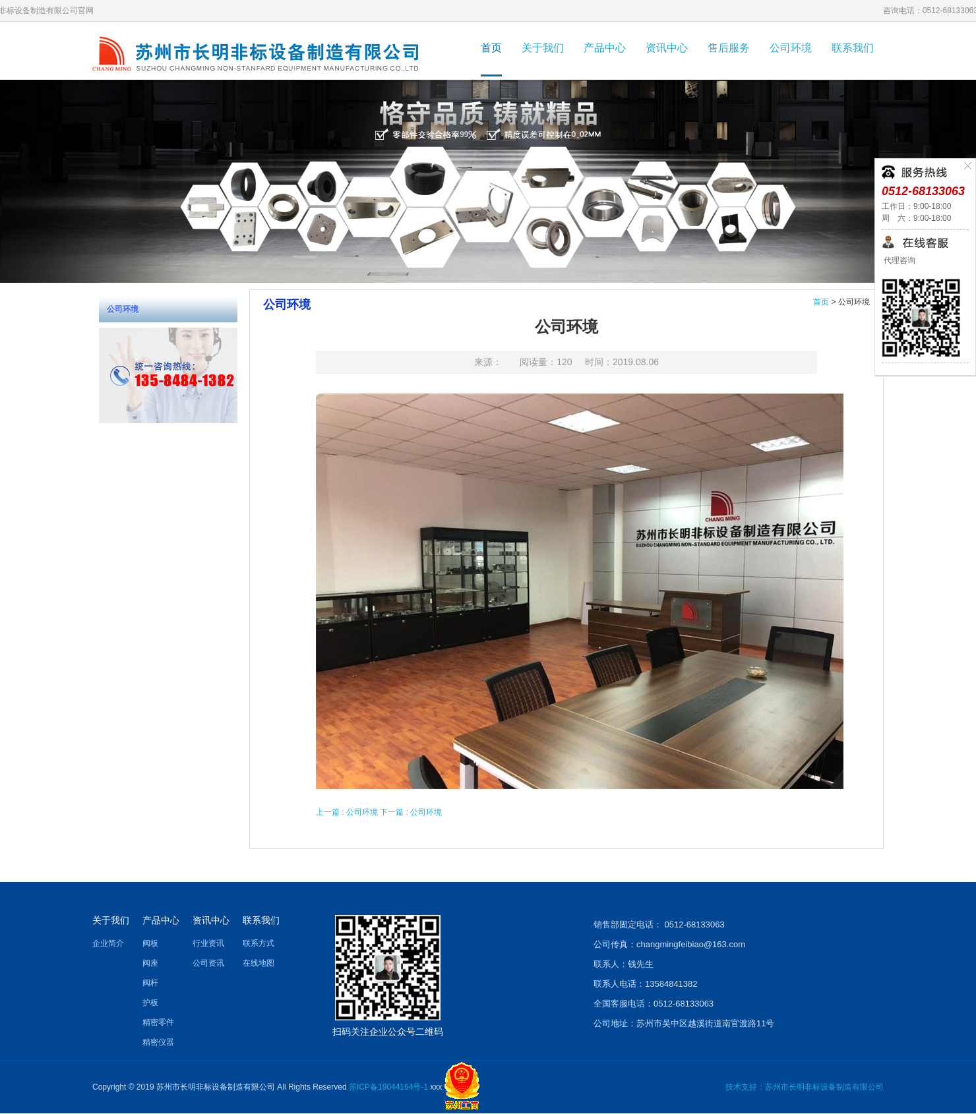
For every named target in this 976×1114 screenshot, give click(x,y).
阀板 (150, 943)
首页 (491, 47)
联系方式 (258, 943)
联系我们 (853, 47)
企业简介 (108, 943)
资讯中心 (667, 47)
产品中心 (605, 47)
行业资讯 (208, 943)
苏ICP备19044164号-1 (388, 1087)
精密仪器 (158, 1042)
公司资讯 (208, 963)
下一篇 (411, 812)
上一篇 (348, 812)
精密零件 (158, 1022)
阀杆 (150, 982)
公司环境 (791, 47)
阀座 (150, 963)
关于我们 (543, 47)
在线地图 (258, 963)
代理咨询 (898, 260)
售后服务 (729, 47)
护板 (150, 1002)
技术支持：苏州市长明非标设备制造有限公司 (804, 1087)
